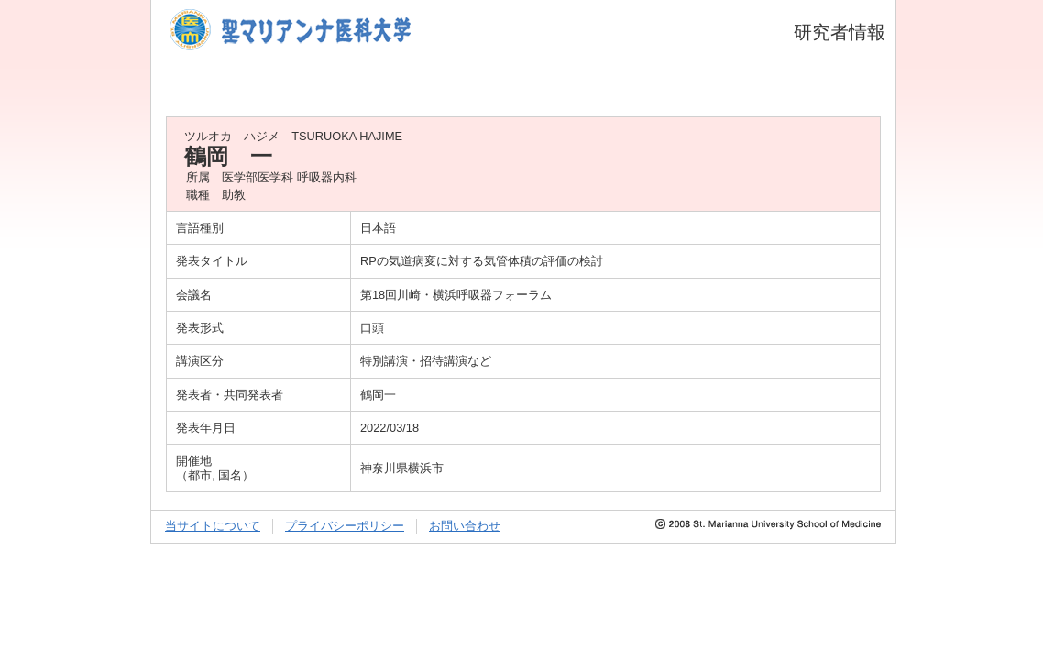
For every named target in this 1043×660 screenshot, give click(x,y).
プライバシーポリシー (344, 526)
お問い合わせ (464, 526)
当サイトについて (212, 526)
